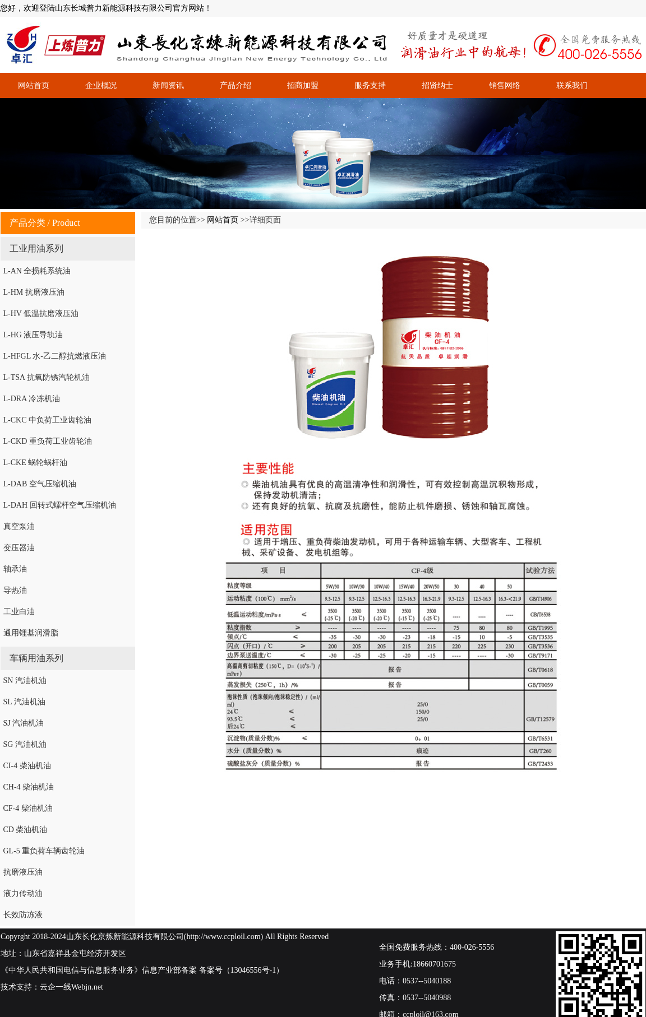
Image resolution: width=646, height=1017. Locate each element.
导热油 (15, 590)
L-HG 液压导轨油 (33, 335)
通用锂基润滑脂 (30, 633)
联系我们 (572, 85)
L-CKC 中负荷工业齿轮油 (47, 420)
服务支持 (370, 85)
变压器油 (19, 548)
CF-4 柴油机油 (28, 808)
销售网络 (504, 85)
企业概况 (101, 85)
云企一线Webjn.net (71, 987)
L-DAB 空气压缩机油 (39, 484)
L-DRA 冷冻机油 (32, 398)
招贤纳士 (437, 85)
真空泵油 (19, 526)
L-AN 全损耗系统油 (37, 271)
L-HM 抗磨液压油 (33, 292)
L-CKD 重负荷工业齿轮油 (47, 441)
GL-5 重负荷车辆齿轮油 (44, 851)
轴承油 (15, 569)
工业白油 (19, 611)
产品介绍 (235, 85)
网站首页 (33, 85)
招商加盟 (303, 85)
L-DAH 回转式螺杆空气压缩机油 (59, 505)
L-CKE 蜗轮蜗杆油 (35, 462)
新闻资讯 (168, 85)
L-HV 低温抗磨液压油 (41, 313)
